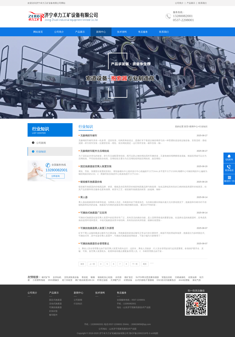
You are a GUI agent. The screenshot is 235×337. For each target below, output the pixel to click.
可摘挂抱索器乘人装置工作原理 (97, 228)
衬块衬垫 (53, 311)
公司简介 (179, 3)
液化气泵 (196, 280)
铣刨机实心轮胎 (105, 277)
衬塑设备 (128, 280)
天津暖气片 (115, 280)
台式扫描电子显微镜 (144, 280)
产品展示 (191, 3)
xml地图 (154, 333)
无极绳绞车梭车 (88, 135)
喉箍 (93, 277)
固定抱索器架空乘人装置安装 (96, 166)
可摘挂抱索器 (55, 307)
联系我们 (202, 3)
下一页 (135, 264)
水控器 (118, 277)
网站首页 (38, 32)
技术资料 (122, 32)
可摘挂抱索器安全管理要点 (94, 243)
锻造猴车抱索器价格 (91, 182)
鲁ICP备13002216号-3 (139, 333)
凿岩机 (85, 277)
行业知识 (41, 151)
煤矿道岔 (128, 277)
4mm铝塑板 (184, 280)
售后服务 (143, 32)
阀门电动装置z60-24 (84, 280)
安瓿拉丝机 (167, 277)
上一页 (92, 264)
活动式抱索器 (55, 303)
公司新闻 (41, 142)
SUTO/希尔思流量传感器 (147, 277)
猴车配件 (53, 315)
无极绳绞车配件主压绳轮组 (94, 151)
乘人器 (84, 197)
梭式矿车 (46, 277)
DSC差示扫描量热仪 (166, 280)
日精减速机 (180, 277)
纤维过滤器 (102, 280)
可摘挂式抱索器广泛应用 (93, 212)
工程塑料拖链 (39, 280)
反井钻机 (57, 277)
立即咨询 (55, 176)
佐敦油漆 (192, 277)
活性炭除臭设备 (71, 277)
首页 (186, 126)
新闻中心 (101, 32)
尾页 (145, 264)
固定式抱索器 (55, 300)
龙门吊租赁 (67, 280)
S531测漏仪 (53, 280)
